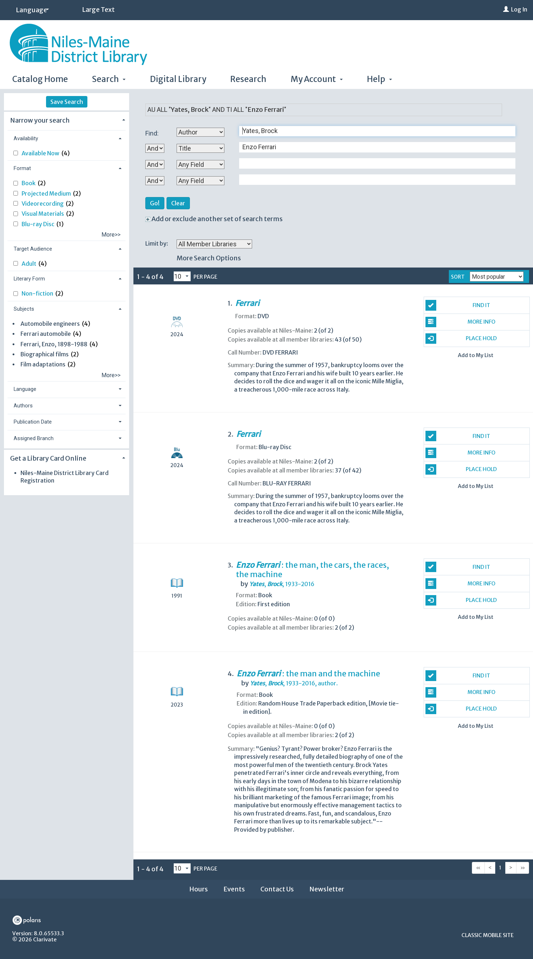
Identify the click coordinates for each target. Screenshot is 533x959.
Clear (178, 203)
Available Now (41, 153)
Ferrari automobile (45, 333)
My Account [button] (317, 79)
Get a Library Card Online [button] (48, 458)
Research (248, 79)
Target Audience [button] (33, 249)
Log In (519, 9)
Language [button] (25, 389)
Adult (29, 263)
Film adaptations (42, 364)
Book (29, 183)
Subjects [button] (24, 309)
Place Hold (461, 338)
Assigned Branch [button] (34, 438)
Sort (458, 277)
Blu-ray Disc (38, 224)
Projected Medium (47, 193)
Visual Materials (43, 213)
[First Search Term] (373, 131)
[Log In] (506, 9)
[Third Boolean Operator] (154, 180)
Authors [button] (23, 405)
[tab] (66, 119)
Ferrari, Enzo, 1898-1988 (53, 344)
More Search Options (209, 258)
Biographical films (44, 354)
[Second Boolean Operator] (154, 164)
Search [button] (109, 79)
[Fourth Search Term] (373, 179)
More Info (460, 322)
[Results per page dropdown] (182, 276)
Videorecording (43, 203)
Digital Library (178, 79)
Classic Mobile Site (487, 935)
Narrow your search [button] (40, 120)
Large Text (98, 9)
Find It (457, 305)
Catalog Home (40, 79)
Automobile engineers (50, 323)
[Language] (31, 10)
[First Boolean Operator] (154, 148)
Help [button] (379, 79)
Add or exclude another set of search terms (214, 219)
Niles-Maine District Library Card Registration (64, 477)
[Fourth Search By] (200, 180)
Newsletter (326, 889)
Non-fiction (38, 293)
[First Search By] (200, 132)
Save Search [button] (66, 101)
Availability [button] (26, 138)
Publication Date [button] (33, 422)
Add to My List (475, 355)
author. (294, 683)
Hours (198, 889)
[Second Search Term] (373, 147)
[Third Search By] (200, 164)
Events (234, 889)
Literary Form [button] (29, 278)
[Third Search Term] (373, 163)
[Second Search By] (200, 148)
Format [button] (22, 168)
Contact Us (277, 889)
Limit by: (157, 243)
